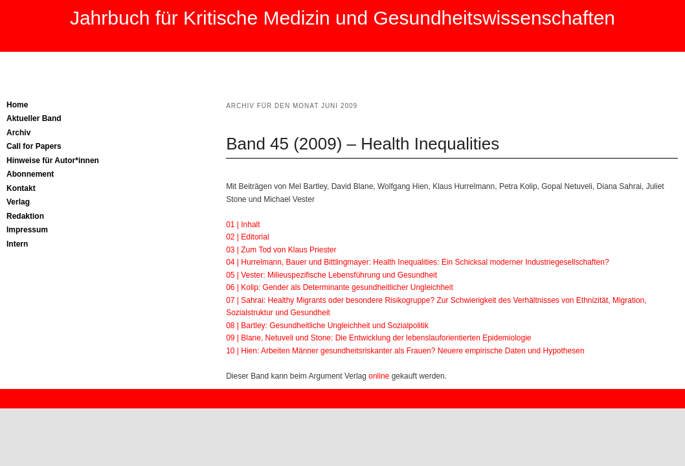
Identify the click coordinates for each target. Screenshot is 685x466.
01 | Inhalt (243, 224)
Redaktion (25, 216)
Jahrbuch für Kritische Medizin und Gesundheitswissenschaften (342, 17)
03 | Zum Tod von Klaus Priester (281, 249)
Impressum (27, 229)
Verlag (18, 201)
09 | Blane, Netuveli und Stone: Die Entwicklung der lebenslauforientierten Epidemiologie (378, 337)
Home (17, 104)
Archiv (18, 132)
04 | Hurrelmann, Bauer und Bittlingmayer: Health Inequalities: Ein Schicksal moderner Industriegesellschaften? (417, 262)
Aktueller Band (34, 118)
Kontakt (21, 188)
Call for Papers (34, 146)
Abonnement (30, 174)
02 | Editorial (247, 236)
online (377, 376)
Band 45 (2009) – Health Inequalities (362, 143)
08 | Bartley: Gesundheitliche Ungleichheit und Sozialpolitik (327, 325)
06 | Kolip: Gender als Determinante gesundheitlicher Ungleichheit (339, 287)
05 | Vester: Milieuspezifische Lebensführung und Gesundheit (331, 275)
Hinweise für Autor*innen (52, 160)
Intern (17, 244)
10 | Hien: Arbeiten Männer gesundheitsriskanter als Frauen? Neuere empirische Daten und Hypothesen (405, 350)
